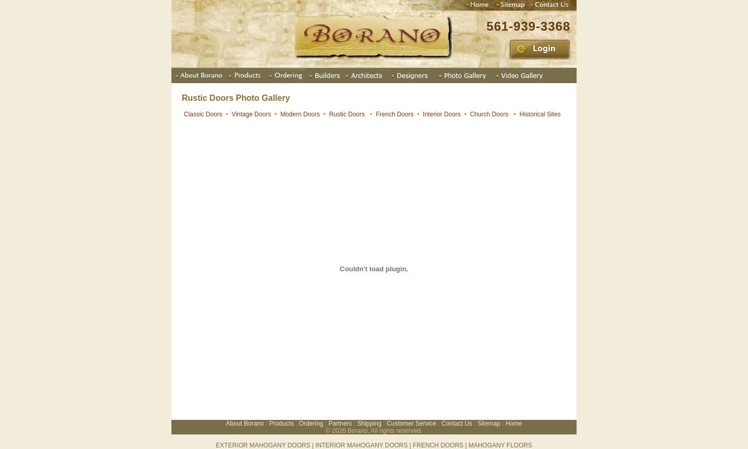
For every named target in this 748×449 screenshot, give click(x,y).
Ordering (311, 423)
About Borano (246, 423)
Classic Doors (203, 114)
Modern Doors (300, 114)
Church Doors (489, 114)
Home (513, 423)
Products (281, 423)
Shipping (369, 423)
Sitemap (488, 423)
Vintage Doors (251, 114)
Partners (340, 423)
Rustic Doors (347, 114)
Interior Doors (442, 114)
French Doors (395, 114)
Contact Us (457, 423)
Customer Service (411, 423)
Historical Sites (541, 114)
